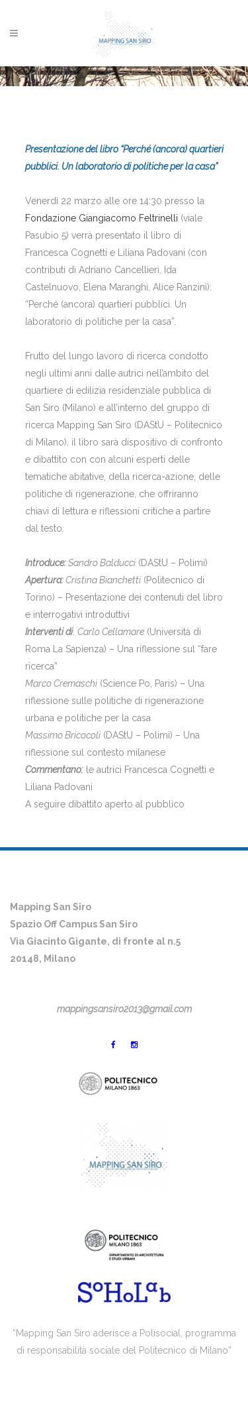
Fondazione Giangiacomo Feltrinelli (101, 218)
